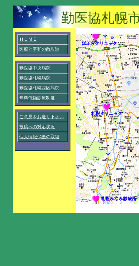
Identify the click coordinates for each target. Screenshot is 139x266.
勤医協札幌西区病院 (39, 88)
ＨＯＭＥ (28, 39)
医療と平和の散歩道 (39, 49)
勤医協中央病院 (34, 68)
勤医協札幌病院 (34, 78)
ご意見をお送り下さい (41, 116)
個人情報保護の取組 (39, 136)
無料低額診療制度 (37, 97)
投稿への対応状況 (37, 126)
